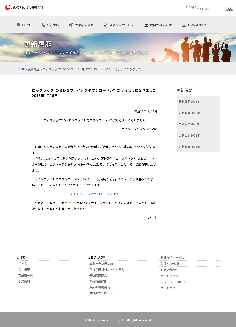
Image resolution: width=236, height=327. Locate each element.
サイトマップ (169, 276)
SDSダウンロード (101, 293)
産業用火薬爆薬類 (101, 263)
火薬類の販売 (84, 25)
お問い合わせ (196, 25)
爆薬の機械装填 (99, 287)
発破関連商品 (98, 275)
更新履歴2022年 (189, 135)
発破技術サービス (121, 25)
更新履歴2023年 (189, 124)
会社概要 (24, 269)
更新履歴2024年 (189, 113)
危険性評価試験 (161, 25)
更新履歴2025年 (189, 101)
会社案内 (53, 25)
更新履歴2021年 (189, 146)
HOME (26, 25)
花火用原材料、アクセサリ (107, 269)
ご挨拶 (22, 263)
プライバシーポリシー (175, 282)
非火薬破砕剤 (98, 281)
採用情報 (24, 281)
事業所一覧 (25, 275)
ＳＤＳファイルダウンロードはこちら (94, 194)
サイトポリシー (170, 288)
